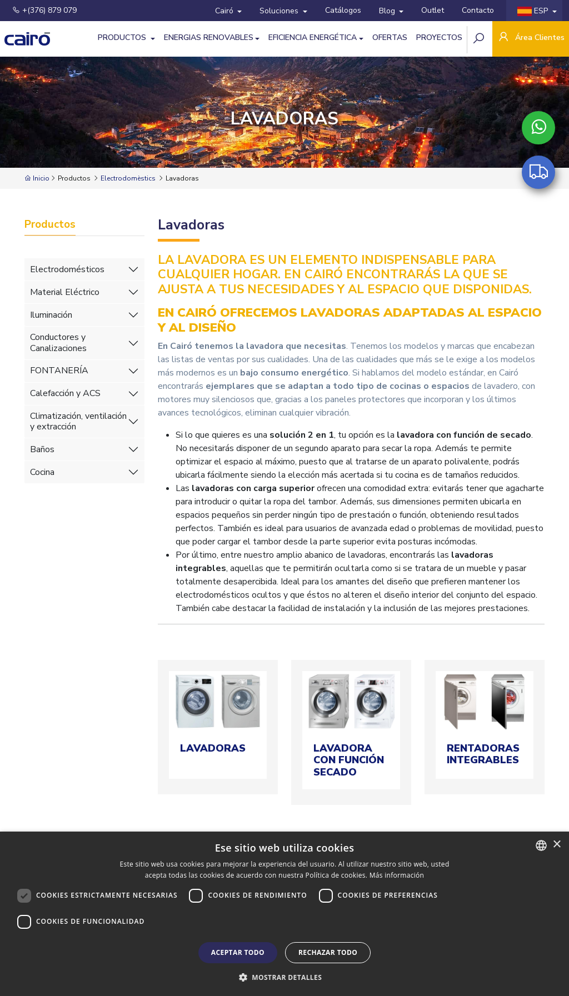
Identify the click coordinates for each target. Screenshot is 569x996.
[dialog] (284, 914)
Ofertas (389, 37)
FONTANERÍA (59, 370)
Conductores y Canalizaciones (58, 342)
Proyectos (439, 37)
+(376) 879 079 (44, 10)
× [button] (556, 844)
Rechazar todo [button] (327, 952)
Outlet (432, 10)
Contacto (478, 10)
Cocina (42, 472)
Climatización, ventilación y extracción (78, 421)
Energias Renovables (208, 37)
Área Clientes (531, 38)
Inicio (36, 178)
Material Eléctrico (64, 292)
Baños (42, 449)
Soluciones (280, 11)
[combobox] (541, 845)
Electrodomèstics (128, 178)
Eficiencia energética (312, 37)
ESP (533, 11)
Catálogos (343, 10)
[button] (284, 977)
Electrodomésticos (67, 269)
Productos (123, 37)
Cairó (225, 11)
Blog (388, 11)
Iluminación (51, 315)
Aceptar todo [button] (237, 952)
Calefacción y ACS (65, 393)
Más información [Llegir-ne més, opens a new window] (397, 875)
